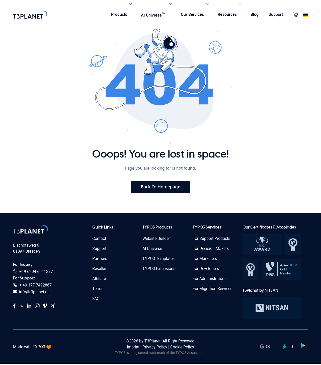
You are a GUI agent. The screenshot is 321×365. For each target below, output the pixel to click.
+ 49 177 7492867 (32, 286)
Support (278, 12)
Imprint (133, 348)
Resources (232, 12)
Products (124, 12)
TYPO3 (39, 348)
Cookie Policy (182, 348)
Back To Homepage (160, 187)
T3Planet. (153, 342)
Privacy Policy (154, 348)
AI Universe (159, 12)
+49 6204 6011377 (33, 273)
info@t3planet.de (31, 293)
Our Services (197, 12)
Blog (257, 12)
